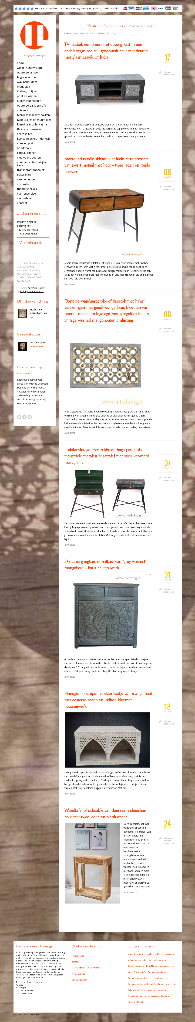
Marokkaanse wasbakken (33, 115)
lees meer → (71, 142)
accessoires (24, 133)
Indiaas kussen (134, 960)
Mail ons (21, 387)
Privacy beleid (78, 956)
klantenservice (26, 193)
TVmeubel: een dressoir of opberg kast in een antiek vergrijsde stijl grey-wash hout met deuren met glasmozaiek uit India (106, 51)
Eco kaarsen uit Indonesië (34, 138)
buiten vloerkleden (29, 100)
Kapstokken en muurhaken (34, 119)
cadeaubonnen (26, 152)
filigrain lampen (27, 77)
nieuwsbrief (24, 198)
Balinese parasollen (29, 129)
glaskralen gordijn (152, 954)
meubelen (23, 86)
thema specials (27, 188)
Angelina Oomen (36, 288)
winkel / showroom (29, 67)
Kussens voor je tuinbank (139, 966)
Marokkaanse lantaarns (32, 124)
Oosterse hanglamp (157, 972)
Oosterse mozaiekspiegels (156, 978)
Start (66, 33)
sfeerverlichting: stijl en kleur (32, 164)
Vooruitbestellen (79, 980)
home (21, 63)
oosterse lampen (28, 72)
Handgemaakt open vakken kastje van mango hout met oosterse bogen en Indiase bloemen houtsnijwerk (108, 700)
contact (22, 203)
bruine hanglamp (135, 954)
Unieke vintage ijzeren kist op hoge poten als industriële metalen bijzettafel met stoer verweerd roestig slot (106, 456)
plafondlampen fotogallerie (163, 984)
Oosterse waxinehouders (139, 984)
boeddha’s (24, 148)
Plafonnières (133, 990)
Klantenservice (78, 974)
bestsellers (24, 174)
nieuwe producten (29, 157)
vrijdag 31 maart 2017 (32, 291)
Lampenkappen (38, 342)
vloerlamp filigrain (136, 1002)
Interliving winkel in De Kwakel (85, 968)
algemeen (169, 838)
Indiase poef (147, 960)
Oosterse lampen (136, 978)
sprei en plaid (26, 143)
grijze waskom (167, 954)
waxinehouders (27, 81)
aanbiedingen (26, 179)
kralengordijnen (27, 91)
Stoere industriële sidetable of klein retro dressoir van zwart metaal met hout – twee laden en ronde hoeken (107, 165)
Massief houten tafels (137, 972)
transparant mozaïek (31, 170)
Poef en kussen (146, 990)
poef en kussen (27, 96)
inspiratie (23, 184)
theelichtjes (133, 996)
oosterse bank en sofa (31, 105)
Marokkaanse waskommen (163, 966)
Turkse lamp (163, 996)
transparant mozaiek (148, 996)
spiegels (22, 110)
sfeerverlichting (160, 990)
